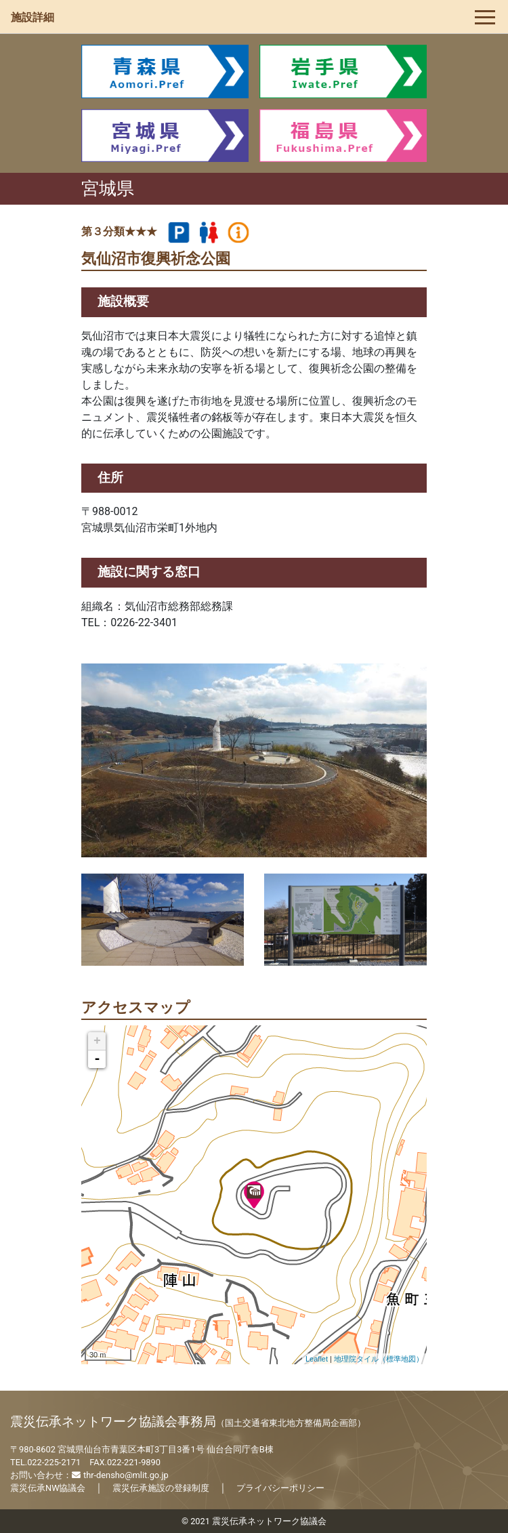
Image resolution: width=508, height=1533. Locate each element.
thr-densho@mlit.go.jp (120, 1475)
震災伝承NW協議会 (47, 1488)
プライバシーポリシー (280, 1488)
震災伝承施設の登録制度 (160, 1488)
